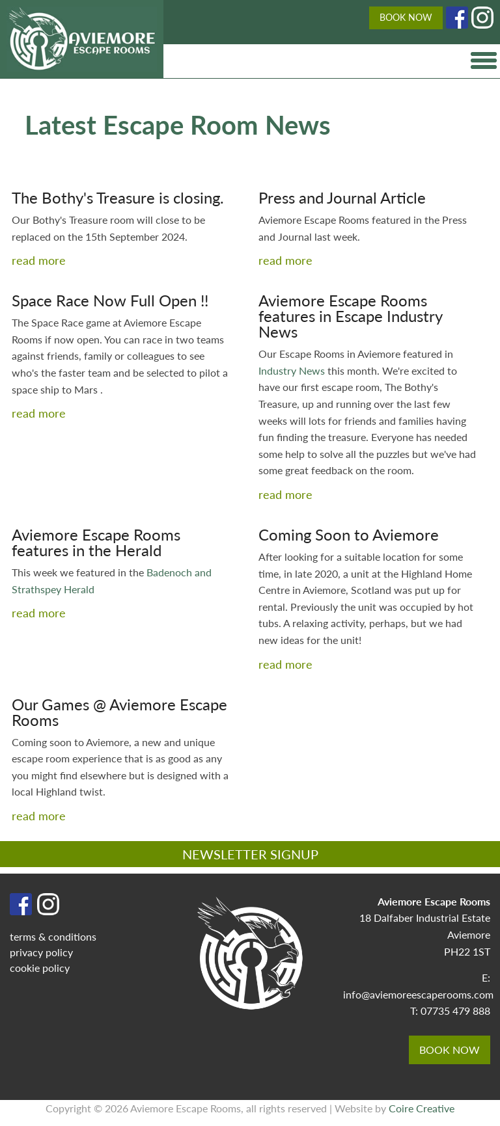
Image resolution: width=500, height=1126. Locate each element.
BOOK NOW (406, 16)
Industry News (292, 370)
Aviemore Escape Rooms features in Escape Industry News (350, 315)
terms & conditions (53, 936)
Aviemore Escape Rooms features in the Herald (96, 542)
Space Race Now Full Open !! (110, 300)
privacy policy (41, 952)
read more (39, 260)
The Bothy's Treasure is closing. (118, 197)
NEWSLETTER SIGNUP (250, 854)
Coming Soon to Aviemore (348, 534)
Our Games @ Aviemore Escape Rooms (119, 712)
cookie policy (40, 967)
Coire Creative (421, 1108)
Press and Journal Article (342, 197)
